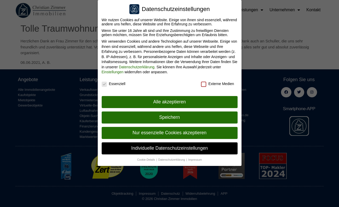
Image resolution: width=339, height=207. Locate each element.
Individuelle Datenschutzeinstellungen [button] (169, 146)
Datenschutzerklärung (136, 66)
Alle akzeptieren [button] (169, 100)
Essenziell (113, 82)
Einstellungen (113, 71)
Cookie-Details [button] (146, 158)
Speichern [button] (169, 116)
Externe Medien (217, 82)
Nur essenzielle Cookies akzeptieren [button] (169, 131)
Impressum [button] (195, 158)
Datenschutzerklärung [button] (172, 158)
